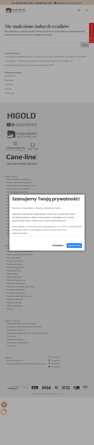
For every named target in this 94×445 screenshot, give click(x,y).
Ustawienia (57, 245)
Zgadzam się (74, 245)
